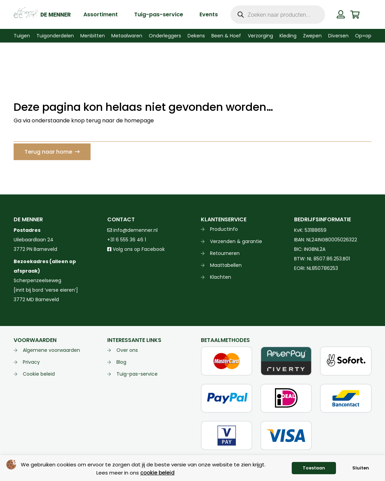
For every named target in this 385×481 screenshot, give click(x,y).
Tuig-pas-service (137, 374)
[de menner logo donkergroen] (42, 14)
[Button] (341, 14)
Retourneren (225, 253)
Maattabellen (226, 265)
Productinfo (224, 229)
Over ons (127, 350)
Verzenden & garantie (236, 241)
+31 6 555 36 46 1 (126, 239)
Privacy (31, 362)
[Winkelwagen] (355, 14)
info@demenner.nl (132, 230)
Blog (121, 362)
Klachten (220, 277)
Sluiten (360, 468)
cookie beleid (157, 472)
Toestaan (314, 468)
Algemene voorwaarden (51, 350)
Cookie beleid (39, 374)
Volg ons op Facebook (136, 249)
